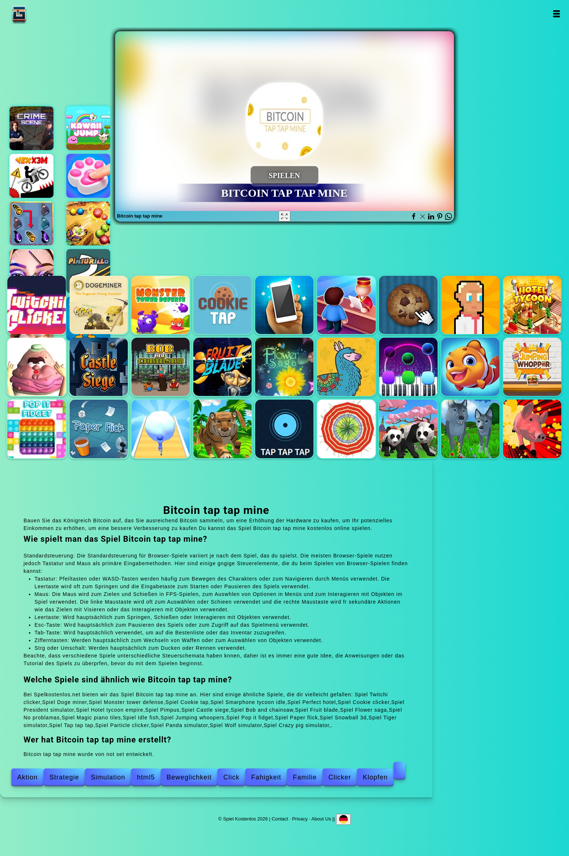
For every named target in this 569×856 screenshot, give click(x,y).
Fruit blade (222, 367)
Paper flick (99, 429)
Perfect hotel (346, 305)
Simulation (108, 777)
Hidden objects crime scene (31, 128)
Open (556, 14)
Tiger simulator (222, 429)
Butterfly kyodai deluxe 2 (31, 223)
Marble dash (88, 223)
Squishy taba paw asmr (88, 176)
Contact (280, 819)
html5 (146, 777)
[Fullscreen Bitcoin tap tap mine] (284, 216)
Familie (305, 777)
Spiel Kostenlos (42, 13)
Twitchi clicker (36, 305)
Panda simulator (408, 429)
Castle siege (99, 367)
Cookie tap (222, 305)
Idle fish (470, 367)
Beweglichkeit (189, 777)
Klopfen (375, 777)
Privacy (300, 819)
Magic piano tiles (408, 367)
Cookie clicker (408, 305)
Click (231, 777)
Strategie (64, 777)
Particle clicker (346, 429)
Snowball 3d (160, 429)
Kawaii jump (88, 128)
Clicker (339, 777)
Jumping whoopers (532, 367)
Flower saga (284, 367)
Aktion (27, 777)
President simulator (470, 305)
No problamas (346, 367)
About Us (321, 819)
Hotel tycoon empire (532, 305)
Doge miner (99, 305)
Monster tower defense (160, 305)
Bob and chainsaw (160, 367)
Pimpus (36, 367)
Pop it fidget (36, 429)
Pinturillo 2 (88, 271)
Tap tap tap (284, 429)
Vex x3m (31, 176)
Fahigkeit (266, 777)
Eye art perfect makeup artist (31, 271)
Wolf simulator (470, 429)
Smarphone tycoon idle (284, 305)
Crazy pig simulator (532, 429)
